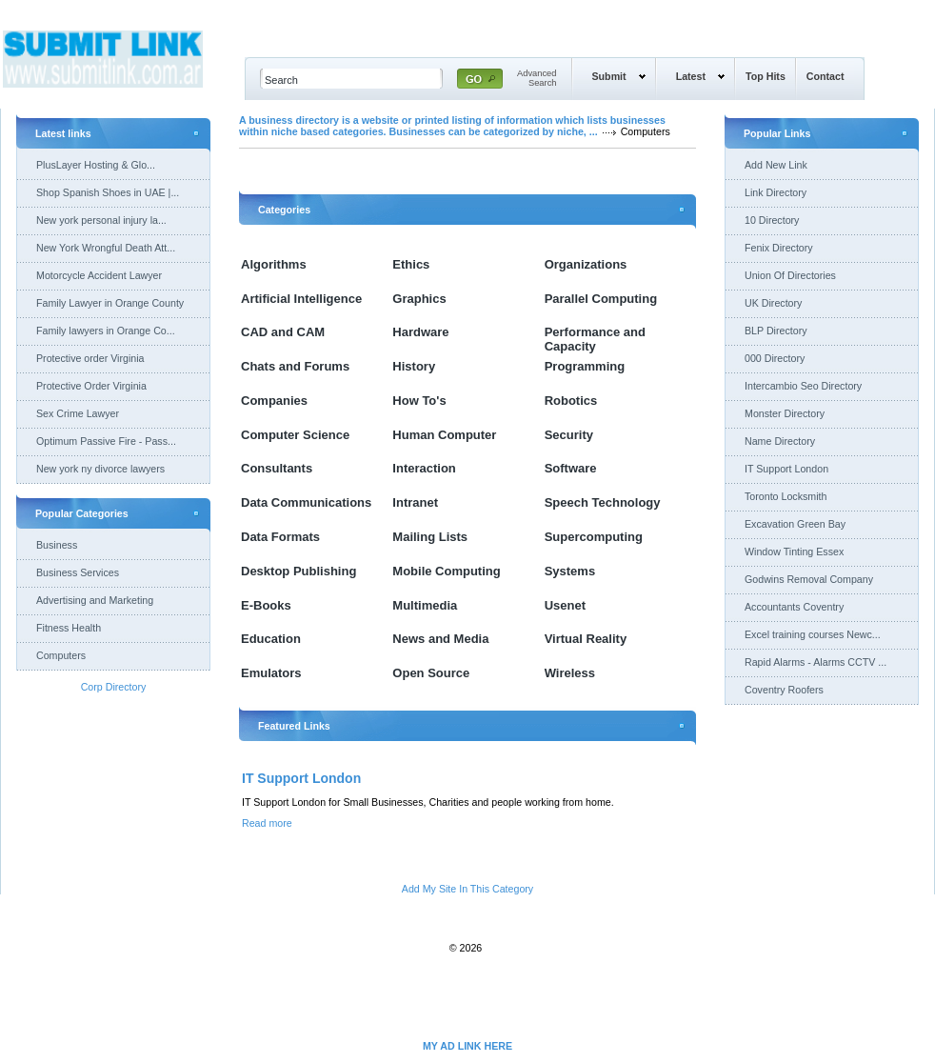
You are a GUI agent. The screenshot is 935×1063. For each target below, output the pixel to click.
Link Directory (775, 192)
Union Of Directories (790, 275)
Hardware (420, 332)
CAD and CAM (283, 332)
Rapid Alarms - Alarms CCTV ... (815, 662)
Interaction (423, 468)
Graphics (419, 298)
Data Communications (306, 502)
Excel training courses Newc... (813, 634)
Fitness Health (68, 627)
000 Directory (775, 358)
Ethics (410, 264)
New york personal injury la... (101, 220)
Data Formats (280, 537)
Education (271, 639)
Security (569, 435)
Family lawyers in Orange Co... (105, 330)
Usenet (565, 605)
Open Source (430, 673)
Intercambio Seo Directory (803, 385)
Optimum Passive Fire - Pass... (106, 441)
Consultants (276, 468)
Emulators (271, 673)
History (413, 366)
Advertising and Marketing (94, 600)
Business (56, 545)
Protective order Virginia (90, 358)
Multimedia (424, 605)
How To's (419, 400)
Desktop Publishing (298, 571)
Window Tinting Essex (794, 551)
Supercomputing (594, 537)
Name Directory (780, 441)
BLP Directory (776, 330)
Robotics (571, 400)
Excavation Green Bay (795, 524)
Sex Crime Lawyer (77, 413)
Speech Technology (603, 502)
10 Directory (772, 220)
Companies (274, 400)
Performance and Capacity (595, 339)
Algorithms (274, 264)
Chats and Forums (295, 366)
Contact (825, 76)
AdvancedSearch (537, 78)
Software (571, 468)
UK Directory (773, 303)
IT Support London (301, 778)
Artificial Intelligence (301, 298)
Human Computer (444, 435)
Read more (267, 823)
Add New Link (776, 164)
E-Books (266, 605)
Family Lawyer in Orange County (110, 303)
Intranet (415, 502)
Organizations (586, 264)
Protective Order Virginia (91, 385)
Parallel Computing (601, 298)
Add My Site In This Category (467, 888)
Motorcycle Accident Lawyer (99, 275)
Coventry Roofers (784, 689)
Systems (570, 571)
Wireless (570, 673)
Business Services (77, 572)
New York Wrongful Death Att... (105, 247)
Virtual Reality (586, 639)
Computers (61, 655)
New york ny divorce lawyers (100, 468)
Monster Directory (785, 413)
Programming (585, 366)
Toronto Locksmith (785, 496)
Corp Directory (114, 686)
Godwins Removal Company (809, 579)
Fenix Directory (779, 247)
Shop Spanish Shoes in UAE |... (107, 192)
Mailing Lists (430, 537)
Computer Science (295, 435)
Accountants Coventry (794, 606)
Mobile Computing (446, 571)
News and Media (440, 639)
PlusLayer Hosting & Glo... (95, 164)
